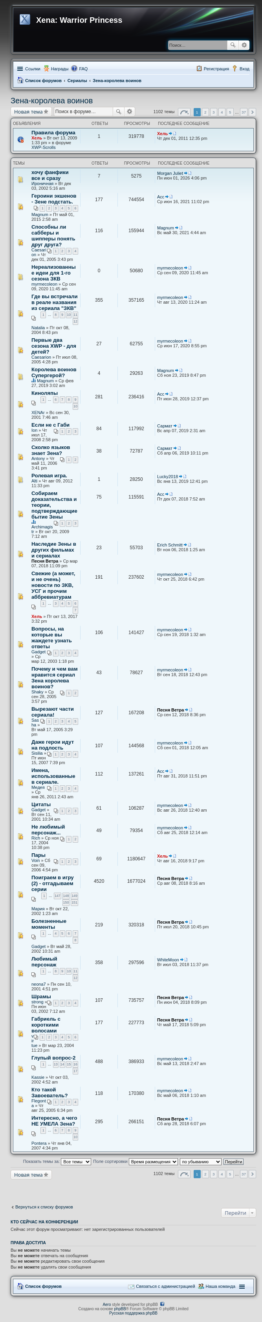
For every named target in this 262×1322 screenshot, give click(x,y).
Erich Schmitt (170, 545)
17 (75, 1071)
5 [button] (230, 112)
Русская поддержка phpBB (133, 1313)
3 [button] (214, 112)
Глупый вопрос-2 (53, 1058)
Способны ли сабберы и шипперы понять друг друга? (53, 236)
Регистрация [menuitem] (216, 68)
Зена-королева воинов (117, 80)
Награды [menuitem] (60, 68)
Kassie (37, 1077)
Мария (38, 908)
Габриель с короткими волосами (45, 1025)
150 (66, 902)
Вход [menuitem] (244, 68)
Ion (34, 430)
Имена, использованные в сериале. (53, 776)
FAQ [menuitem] (83, 68)
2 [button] (205, 112)
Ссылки (32, 68)
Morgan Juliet (170, 173)
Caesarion (41, 357)
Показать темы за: (57, 1161)
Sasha (35, 722)
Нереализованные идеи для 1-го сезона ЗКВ (53, 273)
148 (66, 896)
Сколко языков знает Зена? (50, 450)
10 (69, 315)
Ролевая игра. (49, 476)
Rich (35, 838)
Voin (35, 860)
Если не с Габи (50, 425)
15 (69, 1064)
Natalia (38, 327)
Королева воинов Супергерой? (54, 372)
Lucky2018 (167, 476)
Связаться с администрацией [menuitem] (165, 1286)
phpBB (120, 1309)
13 (56, 1064)
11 (75, 315)
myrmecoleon (44, 284)
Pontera (39, 1143)
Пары (38, 855)
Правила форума (53, 133)
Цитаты (41, 804)
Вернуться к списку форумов (44, 1207)
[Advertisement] (73, 1189)
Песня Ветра (44, 561)
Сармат (164, 426)
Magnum (39, 214)
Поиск (233, 45)
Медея (38, 787)
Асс (160, 196)
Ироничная (42, 183)
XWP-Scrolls (43, 147)
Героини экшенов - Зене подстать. (53, 199)
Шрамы (41, 996)
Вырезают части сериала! (52, 712)
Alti (34, 481)
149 (74, 896)
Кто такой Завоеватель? (49, 1092)
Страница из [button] (184, 112)
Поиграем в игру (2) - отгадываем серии (52, 883)
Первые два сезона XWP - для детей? (53, 346)
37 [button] (244, 112)
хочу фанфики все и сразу (50, 175)
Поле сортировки (135, 1161)
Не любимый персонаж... (48, 830)
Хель (36, 138)
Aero (107, 1304)
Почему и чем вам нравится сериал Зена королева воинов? (54, 677)
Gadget (38, 651)
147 (57, 896)
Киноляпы (44, 393)
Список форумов (43, 80)
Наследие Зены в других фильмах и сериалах (53, 550)
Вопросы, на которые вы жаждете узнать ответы (51, 637)
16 (75, 1064)
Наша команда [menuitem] (220, 1286)
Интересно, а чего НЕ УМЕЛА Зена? (54, 1121)
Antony (38, 458)
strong (37, 1001)
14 (62, 1064)
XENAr (38, 412)
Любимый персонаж (44, 962)
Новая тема (28, 111)
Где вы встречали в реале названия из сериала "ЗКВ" (54, 302)
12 (75, 321)
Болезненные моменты (48, 924)
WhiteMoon (168, 959)
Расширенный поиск (244, 45)
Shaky (37, 691)
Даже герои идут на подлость (52, 745)
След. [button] (252, 112)
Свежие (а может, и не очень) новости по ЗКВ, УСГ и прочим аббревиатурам (53, 585)
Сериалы (77, 80)
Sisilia (37, 753)
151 (74, 902)
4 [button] (222, 112)
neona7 (38, 984)
